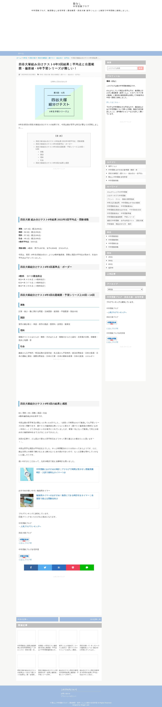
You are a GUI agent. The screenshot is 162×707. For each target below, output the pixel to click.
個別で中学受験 (113, 220)
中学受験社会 (113, 243)
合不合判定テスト (127, 220)
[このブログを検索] (122, 68)
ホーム (21, 53)
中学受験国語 (113, 236)
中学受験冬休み (113, 206)
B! (59, 567)
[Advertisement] (81, 33)
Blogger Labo (85, 705)
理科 (42, 157)
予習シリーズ (129, 217)
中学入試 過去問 (113, 203)
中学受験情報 (113, 180)
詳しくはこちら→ (113, 102)
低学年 (110, 268)
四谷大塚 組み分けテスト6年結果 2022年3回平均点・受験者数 (60, 141)
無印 (129, 224)
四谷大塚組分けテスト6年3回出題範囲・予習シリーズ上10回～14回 (60, 148)
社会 (42, 160)
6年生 (41, 74)
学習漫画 (110, 224)
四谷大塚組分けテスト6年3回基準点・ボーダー (54, 144)
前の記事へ (23, 619)
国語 (42, 154)
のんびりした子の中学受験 (117, 192)
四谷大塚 (47, 74)
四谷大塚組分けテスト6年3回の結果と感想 (52, 163)
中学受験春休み (113, 213)
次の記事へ (95, 619)
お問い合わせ (65, 693)
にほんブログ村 (25, 543)
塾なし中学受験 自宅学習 (117, 177)
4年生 (110, 257)
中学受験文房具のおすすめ (117, 210)
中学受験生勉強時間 (114, 217)
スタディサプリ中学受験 (116, 196)
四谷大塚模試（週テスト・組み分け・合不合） (66, 74)
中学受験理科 (113, 240)
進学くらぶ (112, 166)
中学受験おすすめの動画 (130, 203)
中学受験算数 (113, 247)
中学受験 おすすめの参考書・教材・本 (122, 170)
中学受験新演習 (135, 210)
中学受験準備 (126, 213)
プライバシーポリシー (68, 696)
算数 (42, 152)
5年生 (110, 261)
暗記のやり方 (121, 224)
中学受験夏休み (127, 206)
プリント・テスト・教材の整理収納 (120, 199)
